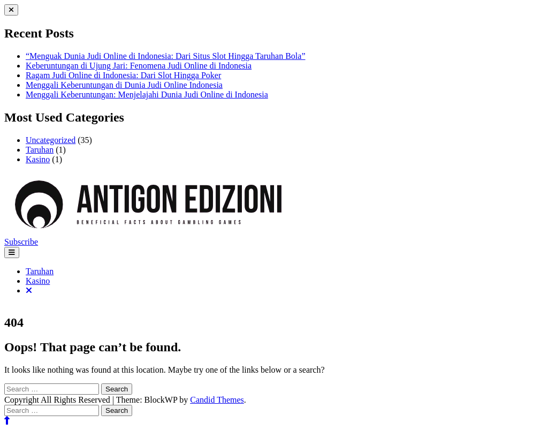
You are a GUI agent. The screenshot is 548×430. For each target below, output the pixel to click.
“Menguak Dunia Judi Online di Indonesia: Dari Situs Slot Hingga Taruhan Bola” (166, 56)
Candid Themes (217, 399)
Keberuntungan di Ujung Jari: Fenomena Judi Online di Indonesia (139, 65)
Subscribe (21, 241)
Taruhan (40, 149)
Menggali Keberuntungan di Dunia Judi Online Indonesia (124, 84)
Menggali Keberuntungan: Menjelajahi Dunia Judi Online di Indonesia (147, 94)
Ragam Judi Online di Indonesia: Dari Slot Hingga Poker (123, 75)
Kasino (38, 159)
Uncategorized (50, 140)
